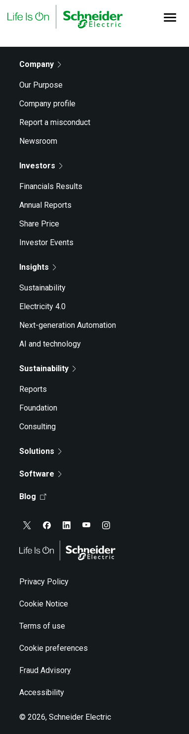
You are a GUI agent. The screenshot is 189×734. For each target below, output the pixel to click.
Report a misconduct (54, 122)
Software (40, 474)
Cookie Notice (43, 603)
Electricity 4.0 (42, 306)
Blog (32, 496)
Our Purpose (41, 85)
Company (40, 64)
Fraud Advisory (45, 670)
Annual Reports (45, 205)
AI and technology (50, 344)
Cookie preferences (53, 648)
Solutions (40, 451)
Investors (41, 165)
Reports (33, 389)
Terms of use (42, 626)
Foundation (38, 408)
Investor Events (46, 242)
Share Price (39, 223)
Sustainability (42, 287)
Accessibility (41, 692)
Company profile (47, 103)
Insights (37, 267)
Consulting (37, 426)
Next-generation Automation (67, 325)
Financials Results (50, 186)
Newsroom (38, 141)
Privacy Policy (44, 581)
